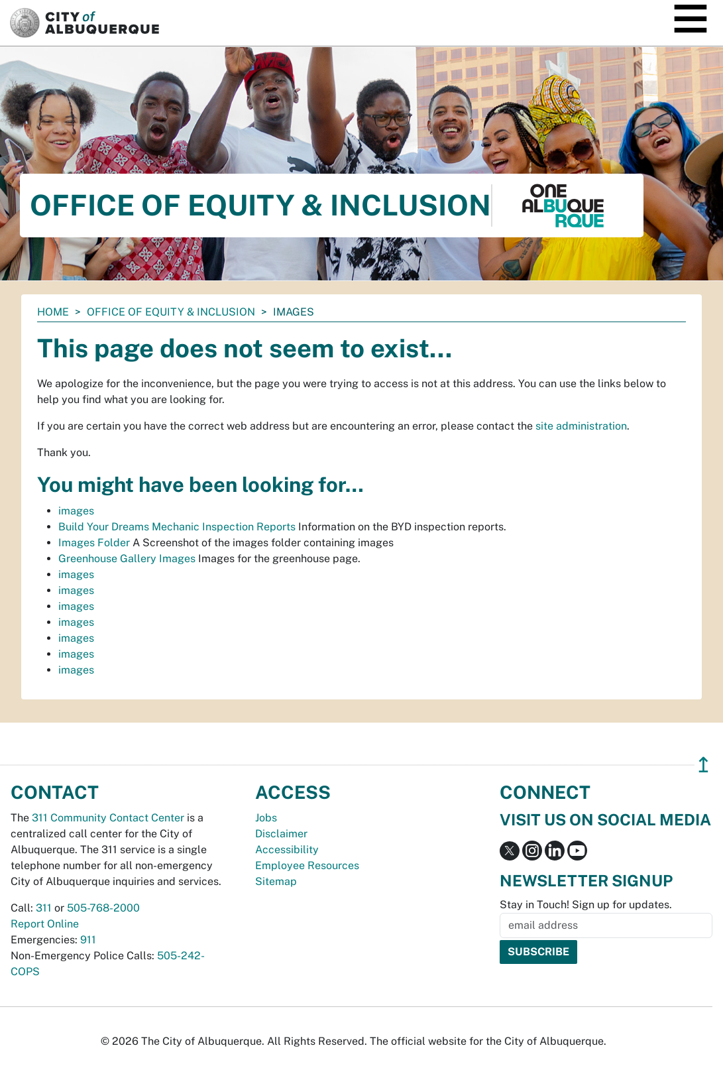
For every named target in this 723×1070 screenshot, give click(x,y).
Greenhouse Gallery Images (126, 558)
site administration (581, 426)
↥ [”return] (703, 764)
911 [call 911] (88, 939)
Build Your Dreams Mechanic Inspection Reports (177, 526)
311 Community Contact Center (108, 817)
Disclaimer (281, 833)
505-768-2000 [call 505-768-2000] (103, 908)
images (76, 511)
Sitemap (276, 881)
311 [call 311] (44, 908)
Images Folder (94, 542)
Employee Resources (307, 865)
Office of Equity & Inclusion (171, 312)
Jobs (266, 817)
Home (53, 312)
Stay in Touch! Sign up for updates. (586, 904)
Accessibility (287, 849)
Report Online (45, 924)
